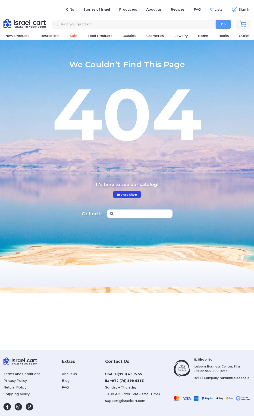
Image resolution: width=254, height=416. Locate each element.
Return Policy (14, 387)
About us (154, 9)
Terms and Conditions (22, 374)
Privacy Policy (15, 381)
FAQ (197, 9)
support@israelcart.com (125, 401)
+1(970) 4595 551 (128, 374)
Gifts (70, 9)
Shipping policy (16, 394)
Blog (65, 381)
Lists (218, 9)
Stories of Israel (96, 9)
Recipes (178, 9)
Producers (128, 9)
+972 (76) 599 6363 (127, 381)
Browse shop (127, 194)
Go (223, 24)
